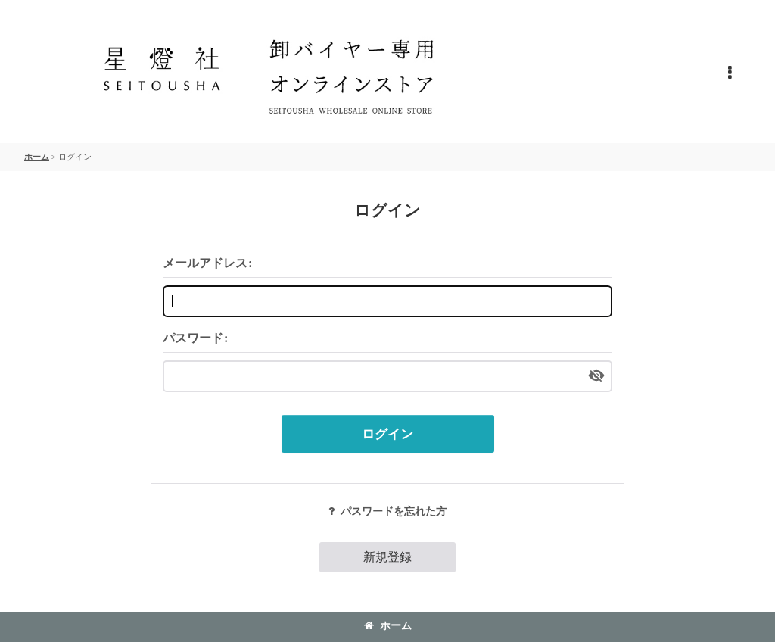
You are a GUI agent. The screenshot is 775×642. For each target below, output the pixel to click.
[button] (729, 73)
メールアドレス (205, 263)
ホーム (388, 625)
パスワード (193, 338)
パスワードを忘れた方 (387, 511)
